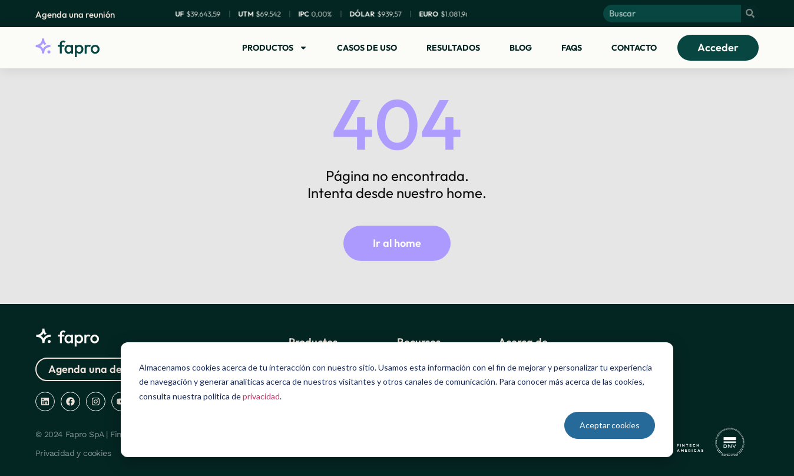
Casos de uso (367, 47)
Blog (521, 47)
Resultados (453, 47)
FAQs (571, 47)
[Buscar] (750, 13)
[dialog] (397, 399)
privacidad (261, 396)
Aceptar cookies (610, 425)
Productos (274, 48)
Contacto (634, 47)
